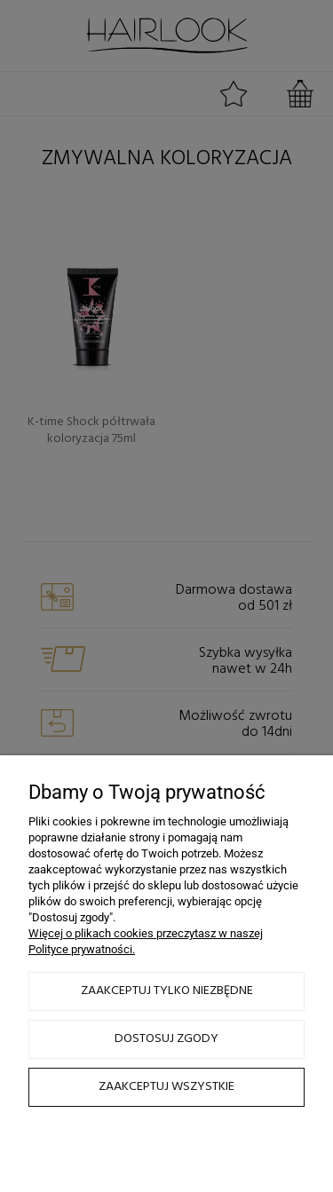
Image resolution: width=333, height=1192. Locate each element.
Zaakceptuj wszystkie (166, 1087)
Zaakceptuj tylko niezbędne (167, 991)
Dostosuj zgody (166, 1039)
